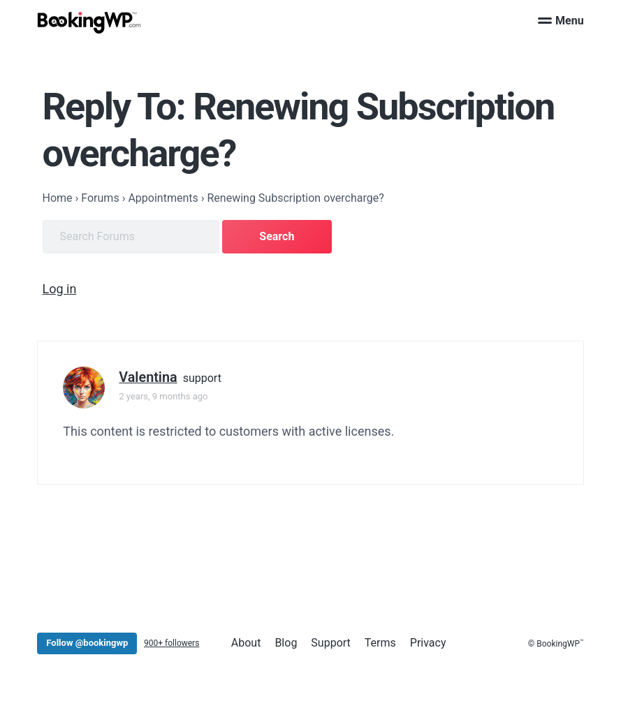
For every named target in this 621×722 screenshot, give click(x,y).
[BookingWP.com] (89, 22)
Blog (286, 642)
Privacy (428, 642)
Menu (561, 20)
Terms (380, 642)
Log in (60, 288)
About (246, 642)
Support (330, 642)
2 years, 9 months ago (163, 396)
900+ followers (171, 643)
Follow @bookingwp (87, 643)
